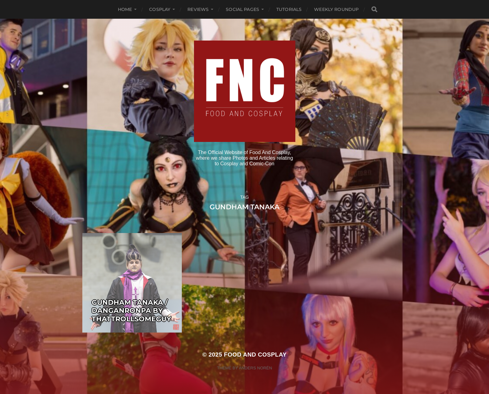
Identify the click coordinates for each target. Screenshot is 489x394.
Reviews (198, 9)
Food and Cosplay (255, 354)
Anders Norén (255, 368)
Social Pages (242, 9)
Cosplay (159, 9)
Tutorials (289, 9)
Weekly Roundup (336, 9)
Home (125, 9)
